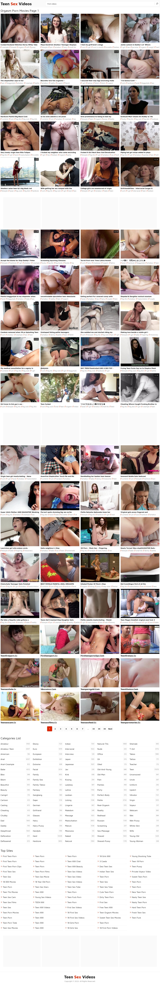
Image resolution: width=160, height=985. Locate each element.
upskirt (144, 790)
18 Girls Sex (72, 928)
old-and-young (112, 769)
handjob (59, 479)
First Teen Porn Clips (12, 866)
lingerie (80, 805)
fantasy (48, 790)
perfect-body (112, 795)
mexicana (80, 831)
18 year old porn (42, 882)
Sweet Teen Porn (139, 877)
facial (48, 769)
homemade (70, 551)
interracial (136, 191)
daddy (112, 119)
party (69, 155)
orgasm (21, 47)
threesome (107, 479)
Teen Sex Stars (41, 887)
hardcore (130, 83)
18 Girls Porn (73, 923)
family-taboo (48, 785)
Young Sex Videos (43, 897)
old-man (112, 774)
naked (80, 836)
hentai (115, 586)
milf (27, 47)
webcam (144, 810)
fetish (97, 83)
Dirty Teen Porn (107, 897)
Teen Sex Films (9, 902)
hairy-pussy (48, 826)
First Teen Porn (9, 856)
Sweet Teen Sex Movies (110, 918)
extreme (48, 764)
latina (113, 263)
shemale (144, 744)
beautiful (15, 785)
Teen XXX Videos (42, 907)
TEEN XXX (39, 902)
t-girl (144, 749)
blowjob (45, 47)
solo (106, 622)
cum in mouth (98, 47)
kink (80, 774)
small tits (72, 47)
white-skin (144, 826)
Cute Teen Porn (107, 892)
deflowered (15, 841)
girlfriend (48, 810)
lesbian (116, 47)
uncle (144, 780)
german (48, 805)
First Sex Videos (74, 907)
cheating (15, 810)
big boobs (59, 263)
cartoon (15, 800)
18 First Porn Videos (109, 928)
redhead (112, 815)
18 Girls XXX (105, 856)
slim (101, 622)
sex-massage (112, 831)
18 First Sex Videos (75, 918)
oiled (112, 764)
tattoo (144, 759)
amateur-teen (15, 749)
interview (80, 754)
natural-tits (112, 744)
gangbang (48, 795)
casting (15, 805)
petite (59, 335)
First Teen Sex (9, 871)
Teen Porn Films (42, 871)
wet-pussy (144, 820)
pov (51, 47)
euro (48, 749)
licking (92, 586)
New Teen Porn (139, 892)
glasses (48, 815)
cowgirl (151, 47)
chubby (15, 815)
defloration (15, 836)
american (15, 754)
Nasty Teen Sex (139, 897)
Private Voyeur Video (141, 871)
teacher (144, 764)
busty (124, 119)
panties (146, 155)
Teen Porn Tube (10, 923)
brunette (108, 47)
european (48, 754)
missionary (154, 335)
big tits (18, 119)
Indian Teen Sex (107, 871)
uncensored (144, 774)
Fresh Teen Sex (139, 912)
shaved (13, 47)
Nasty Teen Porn (139, 902)
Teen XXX (39, 892)
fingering (144, 335)
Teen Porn (7, 887)
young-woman (144, 841)
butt (117, 155)
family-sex (48, 780)
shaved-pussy (112, 841)
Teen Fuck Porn (74, 897)
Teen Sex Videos (74, 871)
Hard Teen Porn (139, 907)
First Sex (103, 902)
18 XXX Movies (9, 882)
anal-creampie (15, 764)
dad (15, 820)
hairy (65, 47)
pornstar (135, 47)
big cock (26, 119)
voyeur (144, 805)
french (67, 83)
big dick (34, 119)
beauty (15, 790)
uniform (144, 785)
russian (112, 820)
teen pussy (137, 866)
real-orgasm (112, 805)
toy (73, 263)
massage (80, 815)
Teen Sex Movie (42, 877)
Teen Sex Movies (10, 928)
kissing (80, 780)
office (112, 754)
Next (110, 729)
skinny (52, 335)
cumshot (5, 119)
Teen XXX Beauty (75, 866)
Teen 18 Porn (138, 861)
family (48, 774)
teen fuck (136, 918)
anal (137, 83)
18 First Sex (72, 912)
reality (37, 83)
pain (112, 780)
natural (80, 841)
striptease (96, 263)
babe (106, 191)
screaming (112, 826)
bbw (15, 774)
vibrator (144, 795)
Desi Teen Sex (106, 866)
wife (144, 831)
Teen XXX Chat (74, 861)
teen (91, 119)
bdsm (103, 83)
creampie (5, 47)
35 (105, 729)
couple (109, 299)
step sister (107, 586)
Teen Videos (16, 3)
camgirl (15, 795)
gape (48, 800)
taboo (144, 754)
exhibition (48, 759)
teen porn (104, 923)
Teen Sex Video (74, 877)
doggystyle (11, 83)
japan (80, 759)
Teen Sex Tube (73, 887)
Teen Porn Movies (11, 912)
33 (94, 729)
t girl (89, 47)
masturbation (25, 155)
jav (80, 769)
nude (112, 749)
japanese (80, 764)
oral (43, 407)
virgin (144, 800)
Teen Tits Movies (10, 892)
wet (144, 815)
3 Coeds (103, 861)
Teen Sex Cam (9, 897)
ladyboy (80, 785)
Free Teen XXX (106, 907)
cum (83, 47)
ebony (48, 744)
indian (76, 407)
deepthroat (15, 831)
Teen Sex (7, 877)
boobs (67, 263)
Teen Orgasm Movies (109, 912)
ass (129, 47)
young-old (144, 836)
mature (80, 826)
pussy (33, 47)
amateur (58, 47)
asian (12, 191)
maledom (80, 810)
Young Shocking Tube (141, 856)
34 (99, 729)
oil (76, 515)
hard (157, 47)
